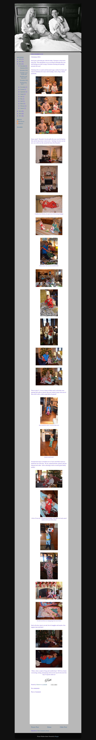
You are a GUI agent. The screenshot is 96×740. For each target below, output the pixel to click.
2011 (20, 116)
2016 (20, 59)
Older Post (63, 727)
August (22, 94)
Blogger (57, 736)
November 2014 (24, 80)
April (21, 101)
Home (49, 727)
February (22, 106)
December (22, 66)
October (22, 89)
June (21, 96)
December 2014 (24, 70)
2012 (20, 113)
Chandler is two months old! (24, 73)
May (21, 99)
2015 (20, 61)
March (22, 103)
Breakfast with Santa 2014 (23, 77)
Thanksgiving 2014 (23, 83)
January (22, 108)
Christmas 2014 (24, 68)
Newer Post (35, 727)
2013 (20, 111)
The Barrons (21, 121)
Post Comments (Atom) (43, 730)
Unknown (20, 123)
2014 (20, 64)
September (23, 91)
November (23, 87)
